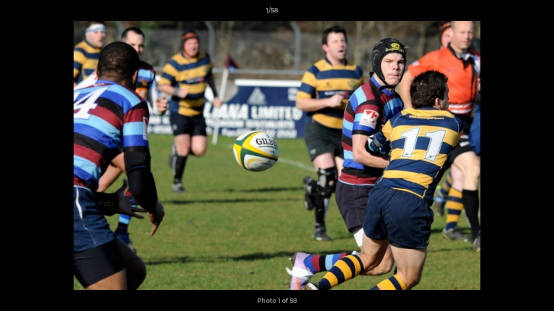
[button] (517, 12)
